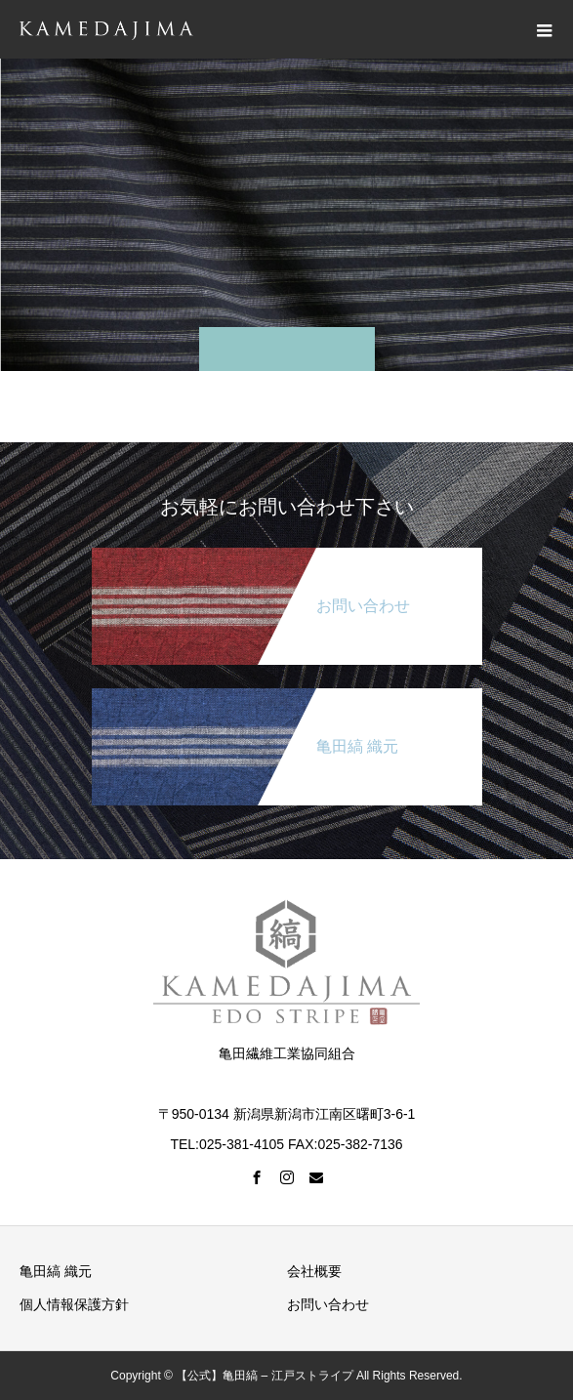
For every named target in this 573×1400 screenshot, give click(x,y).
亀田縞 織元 (56, 1271)
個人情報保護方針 (74, 1304)
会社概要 (314, 1271)
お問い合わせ (328, 1304)
